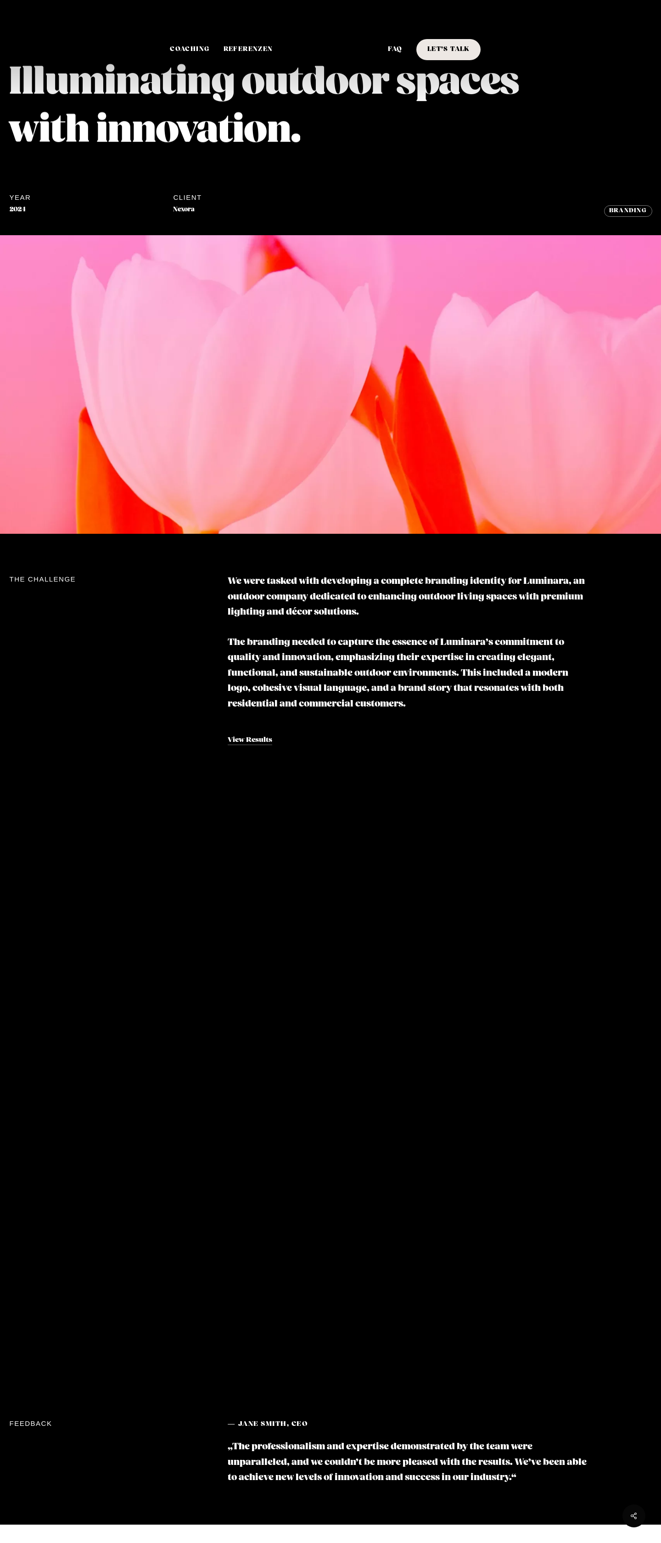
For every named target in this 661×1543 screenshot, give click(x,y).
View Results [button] (250, 739)
